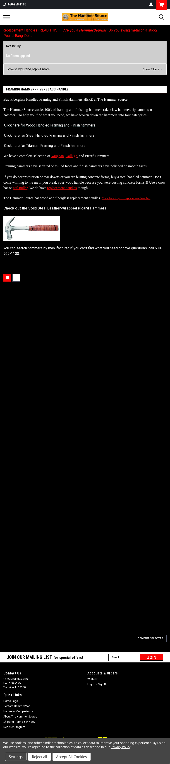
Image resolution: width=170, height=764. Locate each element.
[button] (85, 69)
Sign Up (102, 684)
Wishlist (92, 679)
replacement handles (62, 188)
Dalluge (71, 156)
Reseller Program (14, 727)
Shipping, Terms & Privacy (19, 721)
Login (90, 684)
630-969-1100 (14, 4)
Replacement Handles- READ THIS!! (31, 30)
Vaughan (57, 156)
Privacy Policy (120, 747)
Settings (16, 756)
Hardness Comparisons (18, 711)
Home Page (10, 701)
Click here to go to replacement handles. (126, 198)
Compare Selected (150, 638)
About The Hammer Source (20, 716)
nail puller (20, 188)
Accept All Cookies (71, 756)
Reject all (39, 756)
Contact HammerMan (16, 706)
